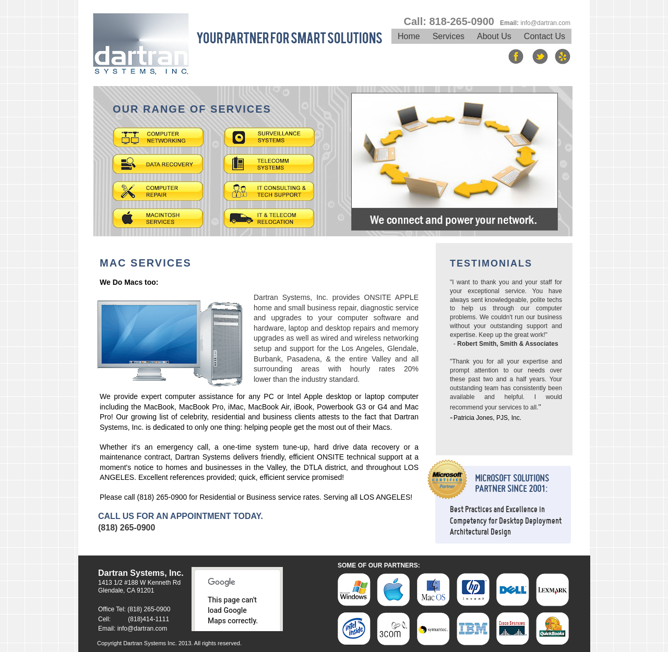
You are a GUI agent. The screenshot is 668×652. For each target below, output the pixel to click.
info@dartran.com (142, 628)
